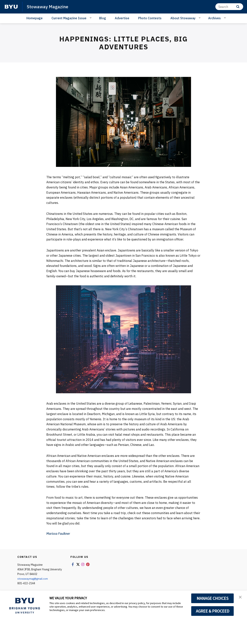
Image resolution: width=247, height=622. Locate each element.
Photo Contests (150, 18)
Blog (102, 18)
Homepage (34, 18)
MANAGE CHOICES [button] (212, 598)
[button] (240, 597)
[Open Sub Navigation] (91, 18)
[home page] (11, 7)
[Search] (229, 6)
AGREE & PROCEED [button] (212, 611)
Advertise (122, 18)
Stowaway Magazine (48, 6)
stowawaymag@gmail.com (33, 578)
